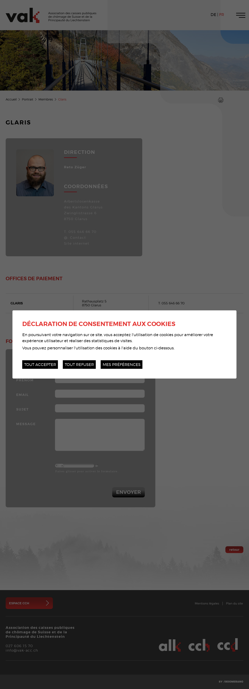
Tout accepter (40, 364)
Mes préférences (122, 364)
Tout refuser (79, 364)
